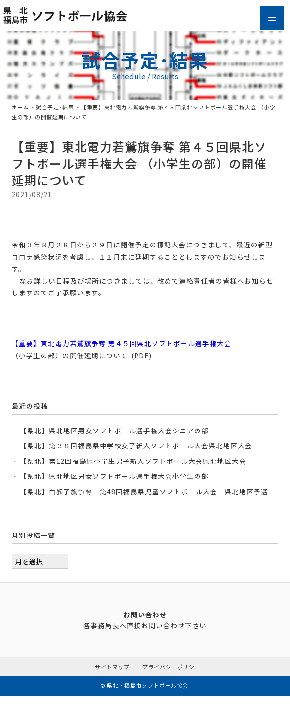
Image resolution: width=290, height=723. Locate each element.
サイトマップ (112, 667)
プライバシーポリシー (171, 667)
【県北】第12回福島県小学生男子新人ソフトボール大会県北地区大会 (133, 461)
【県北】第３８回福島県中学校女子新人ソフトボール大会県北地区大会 (136, 445)
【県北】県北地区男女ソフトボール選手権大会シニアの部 (114, 430)
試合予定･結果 (55, 107)
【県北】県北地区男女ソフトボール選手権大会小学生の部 (114, 476)
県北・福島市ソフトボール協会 (147, 685)
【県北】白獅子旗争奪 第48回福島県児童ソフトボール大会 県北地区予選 (144, 491)
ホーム (20, 107)
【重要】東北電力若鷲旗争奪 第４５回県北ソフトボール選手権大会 (121, 343)
